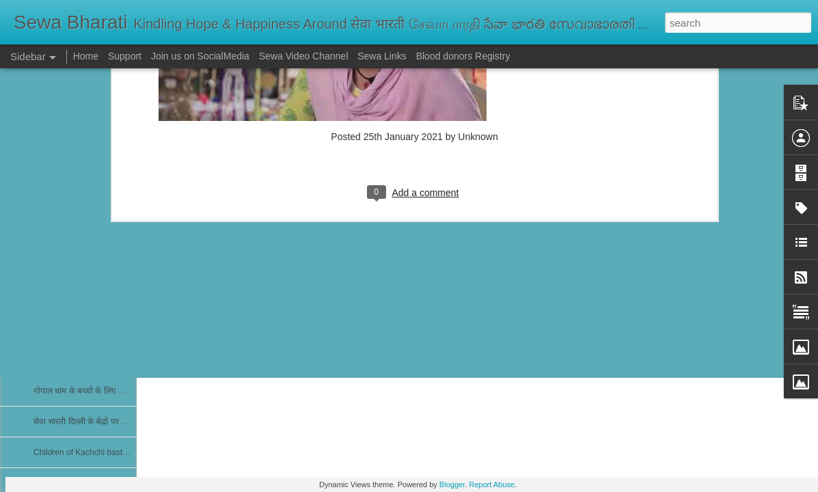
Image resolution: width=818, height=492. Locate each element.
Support (124, 56)
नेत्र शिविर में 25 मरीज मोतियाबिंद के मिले (95, 268)
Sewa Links (383, 56)
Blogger (452, 484)
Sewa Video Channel (304, 56)
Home (85, 56)
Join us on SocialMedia (200, 56)
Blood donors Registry (463, 56)
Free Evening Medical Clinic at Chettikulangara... (121, 360)
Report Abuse (492, 484)
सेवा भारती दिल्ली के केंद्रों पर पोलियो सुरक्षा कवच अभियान (120, 421)
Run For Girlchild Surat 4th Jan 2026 (100, 237)
